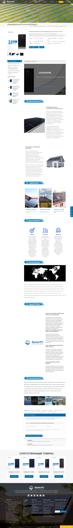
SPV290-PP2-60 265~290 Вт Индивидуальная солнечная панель (29, 472)
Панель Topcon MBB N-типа (48, 516)
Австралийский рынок (26, 515)
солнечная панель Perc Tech (58, 410)
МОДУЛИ (25, 504)
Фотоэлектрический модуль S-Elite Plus (13, 66)
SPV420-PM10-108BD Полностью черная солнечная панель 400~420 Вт (17, 80)
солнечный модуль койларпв (47, 508)
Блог (24, 511)
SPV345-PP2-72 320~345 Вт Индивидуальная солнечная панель (14, 472)
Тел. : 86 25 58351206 (12, 506)
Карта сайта (25, 513)
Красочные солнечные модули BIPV (16, 100)
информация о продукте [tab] (31, 61)
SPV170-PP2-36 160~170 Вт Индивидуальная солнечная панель (44, 472)
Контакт (61, 1)
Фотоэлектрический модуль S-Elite (13, 63)
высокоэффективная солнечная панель (47, 513)
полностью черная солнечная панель (46, 511)
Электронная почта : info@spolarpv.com (11, 508)
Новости (45, 1)
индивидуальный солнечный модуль (47, 410)
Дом (26, 1)
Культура (45, 234)
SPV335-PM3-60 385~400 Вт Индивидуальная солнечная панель (58, 472)
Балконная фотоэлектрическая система (13, 73)
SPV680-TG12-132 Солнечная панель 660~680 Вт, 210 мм (16, 93)
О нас (30, 1)
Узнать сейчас (34, 47)
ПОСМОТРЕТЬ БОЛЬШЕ (15, 82)
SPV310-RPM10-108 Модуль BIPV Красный (16, 87)
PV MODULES (37, 1)
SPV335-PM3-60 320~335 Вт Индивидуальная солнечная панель (42, 423)
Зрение (32, 234)
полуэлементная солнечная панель (48, 502)
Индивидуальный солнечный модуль (39, 26)
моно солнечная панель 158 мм (35, 410)
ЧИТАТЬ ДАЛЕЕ (14, 476)
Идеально (58, 234)
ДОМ (24, 502)
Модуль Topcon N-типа (47, 514)
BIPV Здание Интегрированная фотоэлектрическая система (13, 68)
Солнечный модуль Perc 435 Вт (48, 506)
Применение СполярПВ (31, 209)
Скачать (52, 1)
